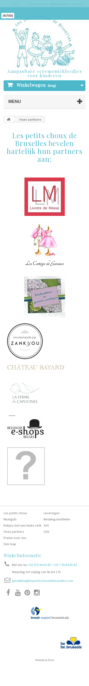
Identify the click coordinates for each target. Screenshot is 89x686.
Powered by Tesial (44, 660)
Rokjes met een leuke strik (23, 525)
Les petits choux (15, 513)
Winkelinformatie (23, 555)
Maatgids (10, 519)
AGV (46, 531)
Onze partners (14, 531)
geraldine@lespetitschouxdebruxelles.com (42, 581)
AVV (46, 525)
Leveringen (52, 513)
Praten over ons (15, 538)
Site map (10, 544)
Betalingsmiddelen (57, 519)
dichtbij (8, 15)
